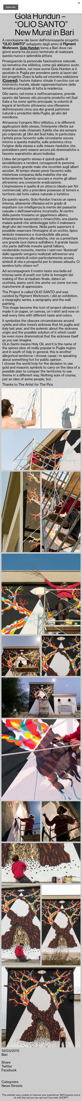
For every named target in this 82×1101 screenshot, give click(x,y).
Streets (16, 1086)
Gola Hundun (30, 48)
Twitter (6, 1066)
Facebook (9, 1070)
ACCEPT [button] (63, 1098)
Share (6, 1062)
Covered (9, 80)
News (5, 1086)
